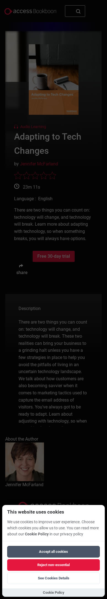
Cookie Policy (37, 534)
